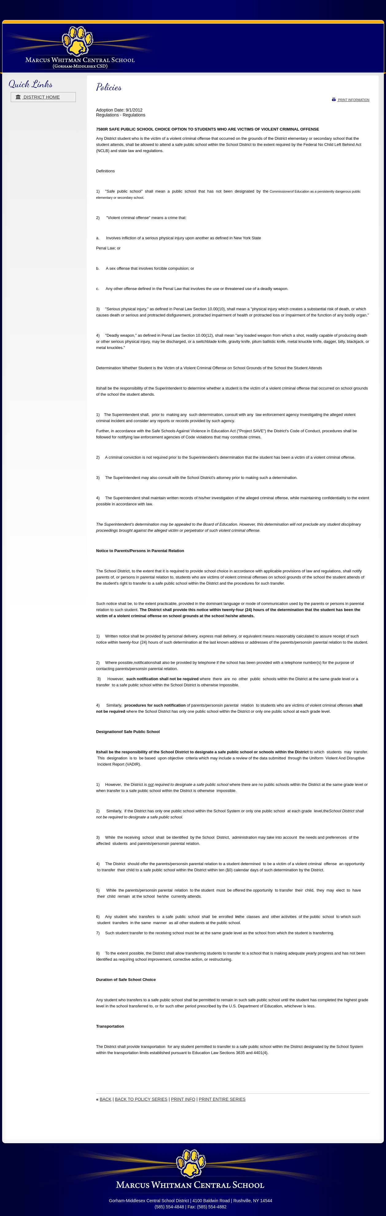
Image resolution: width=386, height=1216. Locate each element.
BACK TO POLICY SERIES (141, 1099)
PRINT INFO (183, 1099)
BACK (105, 1099)
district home (38, 97)
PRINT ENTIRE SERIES (222, 1099)
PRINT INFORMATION (350, 100)
